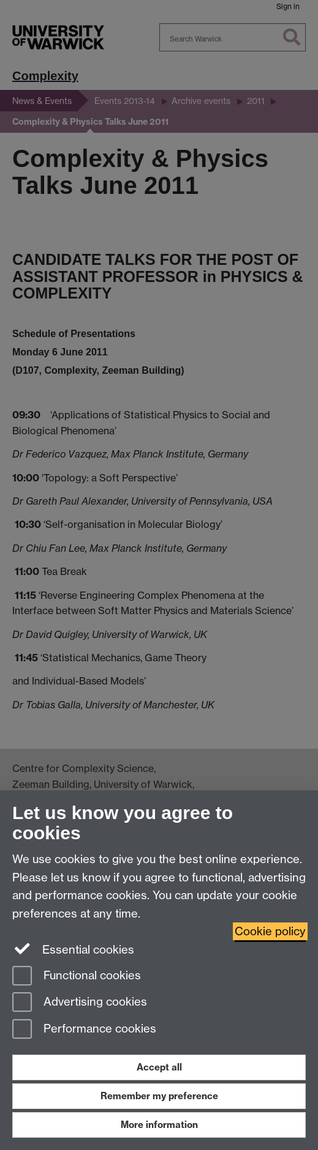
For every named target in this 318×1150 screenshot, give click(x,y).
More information (159, 1124)
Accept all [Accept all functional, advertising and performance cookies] (159, 1067)
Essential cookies (73, 949)
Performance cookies (84, 1029)
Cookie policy (270, 931)
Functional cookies (76, 976)
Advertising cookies (79, 1003)
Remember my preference (159, 1096)
